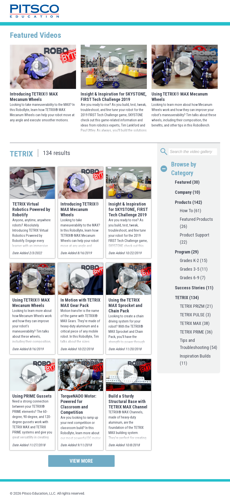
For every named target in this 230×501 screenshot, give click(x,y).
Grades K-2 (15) (193, 260)
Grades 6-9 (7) (192, 277)
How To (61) (190, 210)
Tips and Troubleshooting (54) (198, 344)
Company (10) (187, 192)
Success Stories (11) (194, 287)
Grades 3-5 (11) (194, 269)
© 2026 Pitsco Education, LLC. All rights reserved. (47, 493)
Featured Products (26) (196, 223)
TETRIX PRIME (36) (196, 331)
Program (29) (187, 251)
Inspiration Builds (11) (195, 359)
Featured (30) (187, 182)
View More (81, 461)
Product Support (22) (194, 238)
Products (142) (188, 202)
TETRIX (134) (187, 297)
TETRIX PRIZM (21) (196, 306)
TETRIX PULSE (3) (195, 314)
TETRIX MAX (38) (195, 323)
